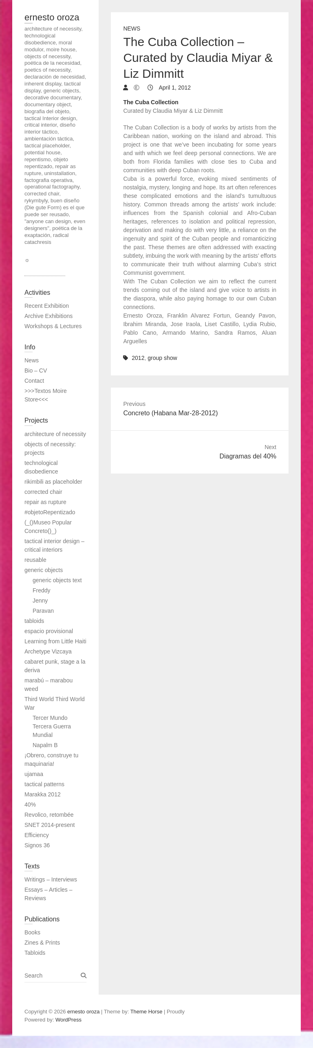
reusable (35, 560)
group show (162, 358)
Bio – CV (35, 370)
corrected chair (43, 492)
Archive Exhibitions (48, 316)
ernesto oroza (51, 17)
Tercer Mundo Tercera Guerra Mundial (52, 726)
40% (30, 804)
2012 (138, 358)
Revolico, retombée (49, 814)
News (131, 28)
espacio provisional (48, 631)
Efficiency (36, 835)
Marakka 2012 (42, 794)
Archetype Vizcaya (48, 651)
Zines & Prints (42, 942)
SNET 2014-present (49, 825)
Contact (34, 380)
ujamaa (33, 774)
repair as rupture (45, 502)
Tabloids (34, 952)
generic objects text (57, 580)
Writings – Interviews (50, 879)
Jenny (40, 600)
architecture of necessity (55, 434)
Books (32, 932)
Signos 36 (37, 845)
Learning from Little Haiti (55, 641)
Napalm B (45, 745)
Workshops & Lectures (53, 326)
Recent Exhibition (46, 306)
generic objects (43, 570)
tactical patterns (44, 784)
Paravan (43, 610)
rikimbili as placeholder (53, 481)
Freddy (42, 590)
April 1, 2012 (174, 87)
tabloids (34, 621)
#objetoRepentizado (49, 512)
